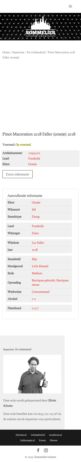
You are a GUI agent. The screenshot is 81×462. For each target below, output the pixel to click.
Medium (37, 273)
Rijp (34, 259)
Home (6, 52)
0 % (34, 299)
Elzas (35, 233)
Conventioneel (40, 291)
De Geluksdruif (36, 52)
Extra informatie (17, 174)
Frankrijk (38, 226)
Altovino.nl (21, 435)
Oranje (36, 202)
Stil (34, 209)
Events (42, 440)
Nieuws (53, 440)
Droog (36, 216)
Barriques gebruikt (43, 280)
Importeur (18, 52)
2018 (35, 249)
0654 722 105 (46, 413)
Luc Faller (38, 242)
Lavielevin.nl (55, 435)
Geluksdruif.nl (38, 435)
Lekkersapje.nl (27, 440)
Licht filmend (40, 266)
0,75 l (35, 308)
